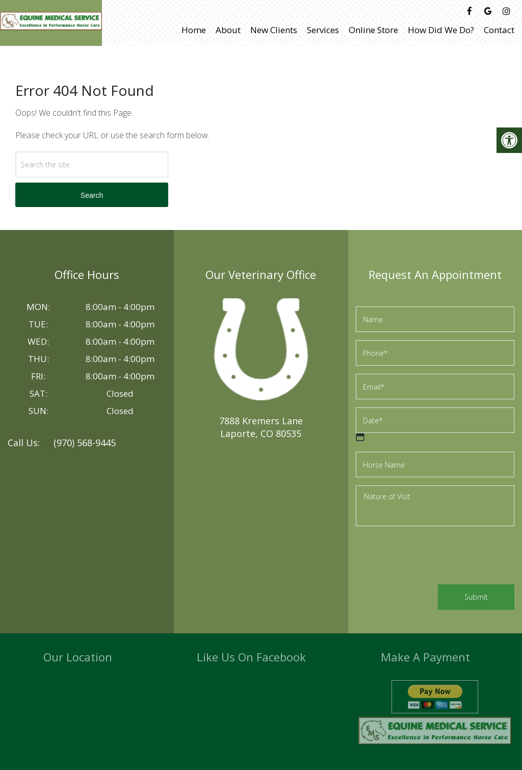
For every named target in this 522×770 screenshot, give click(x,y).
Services (323, 30)
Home (193, 30)
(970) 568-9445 (85, 443)
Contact (499, 30)
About (228, 30)
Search (92, 195)
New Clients (273, 30)
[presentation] (433, 557)
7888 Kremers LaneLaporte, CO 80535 (261, 427)
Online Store (373, 30)
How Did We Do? (441, 30)
